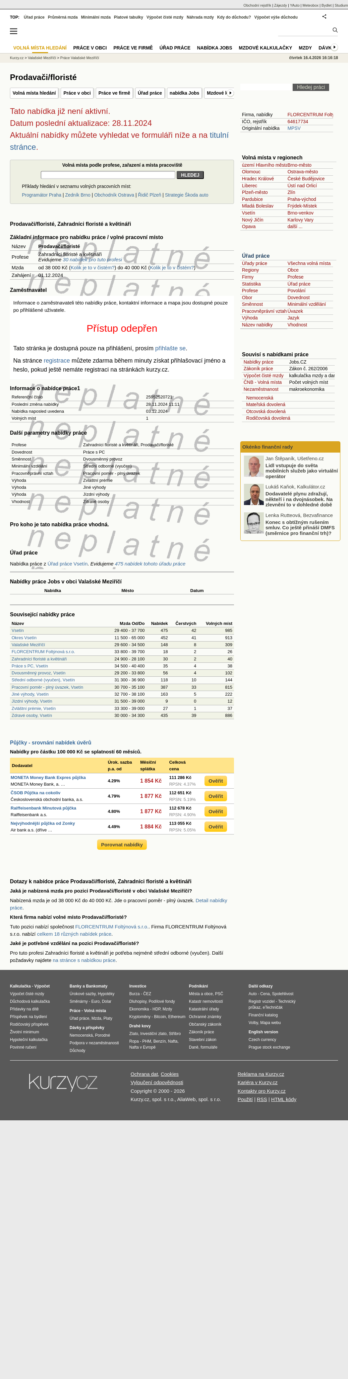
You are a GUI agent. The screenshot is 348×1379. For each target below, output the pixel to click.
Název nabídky (257, 324)
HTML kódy (283, 1099)
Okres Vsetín (24, 637)
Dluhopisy (137, 1001)
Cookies (170, 1074)
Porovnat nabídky (122, 844)
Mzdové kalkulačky (265, 47)
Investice (137, 986)
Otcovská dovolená (265, 411)
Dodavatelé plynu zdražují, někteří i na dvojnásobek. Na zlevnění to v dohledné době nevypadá (299, 502)
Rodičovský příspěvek (29, 1024)
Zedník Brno (77, 195)
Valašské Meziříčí (28, 644)
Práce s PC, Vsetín (30, 665)
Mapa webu (270, 1022)
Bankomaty (96, 986)
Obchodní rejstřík (257, 5)
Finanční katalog (263, 1015)
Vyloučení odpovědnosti (157, 1082)
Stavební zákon (202, 1039)
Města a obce (201, 993)
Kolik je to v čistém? (93, 267)
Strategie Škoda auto (186, 195)
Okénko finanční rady (267, 447)
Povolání (296, 290)
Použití (245, 1099)
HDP (156, 1009)
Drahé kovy (140, 1026)
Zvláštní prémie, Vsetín (34, 708)
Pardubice (252, 199)
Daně (194, 1047)
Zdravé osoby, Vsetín (32, 715)
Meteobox (311, 5)
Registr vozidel (262, 1001)
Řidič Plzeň (149, 195)
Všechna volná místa (308, 263)
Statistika (251, 284)
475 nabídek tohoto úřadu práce (150, 563)
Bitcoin (160, 1016)
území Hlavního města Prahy (272, 165)
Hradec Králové (258, 178)
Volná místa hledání (34, 93)
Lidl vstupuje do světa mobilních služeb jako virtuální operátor (301, 470)
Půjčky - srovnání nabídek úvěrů (50, 742)
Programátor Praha (41, 195)
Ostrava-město (302, 171)
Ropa (134, 1041)
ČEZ (147, 993)
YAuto (295, 5)
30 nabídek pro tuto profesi (92, 259)
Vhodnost (297, 324)
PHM (146, 1041)
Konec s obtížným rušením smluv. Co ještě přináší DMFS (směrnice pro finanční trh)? (300, 527)
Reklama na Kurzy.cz (261, 1074)
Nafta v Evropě (142, 1047)
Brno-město (299, 165)
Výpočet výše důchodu (276, 17)
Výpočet (42, 986)
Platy (107, 1018)
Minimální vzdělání (306, 304)
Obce (292, 270)
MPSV (294, 128)
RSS (262, 1099)
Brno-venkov (300, 212)
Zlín (291, 192)
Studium (341, 5)
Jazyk (293, 317)
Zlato (133, 1033)
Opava (249, 226)
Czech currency (262, 1039)
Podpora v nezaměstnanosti (94, 1043)
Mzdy (305, 47)
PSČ (219, 993)
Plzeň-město (255, 192)
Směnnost (252, 304)
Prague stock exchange (269, 1047)
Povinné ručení (23, 1047)
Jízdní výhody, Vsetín (32, 701)
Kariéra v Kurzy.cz (258, 1082)
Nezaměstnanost (261, 389)
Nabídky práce (258, 362)
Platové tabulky (128, 17)
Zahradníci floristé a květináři (39, 658)
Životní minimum (24, 1032)
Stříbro (175, 1033)
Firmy (248, 277)
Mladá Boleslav (257, 206)
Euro (95, 1001)
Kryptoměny (139, 1016)
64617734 (297, 121)
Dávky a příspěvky (87, 1027)
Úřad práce (150, 93)
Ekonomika (139, 1009)
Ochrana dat (144, 1074)
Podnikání (198, 986)
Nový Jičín (252, 219)
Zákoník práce (258, 368)
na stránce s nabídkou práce (84, 960)
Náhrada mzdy (200, 17)
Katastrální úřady (204, 1009)
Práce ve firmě (114, 93)
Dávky (327, 47)
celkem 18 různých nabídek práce (74, 934)
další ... (294, 226)
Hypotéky (106, 993)
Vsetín (18, 630)
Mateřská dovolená (264, 404)
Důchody (77, 1050)
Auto (253, 993)
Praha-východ (301, 199)
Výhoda (250, 317)
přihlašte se (170, 348)
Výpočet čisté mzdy (264, 375)
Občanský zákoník (205, 1024)
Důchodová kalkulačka (30, 1001)
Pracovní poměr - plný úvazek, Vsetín (47, 687)
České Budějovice (305, 178)
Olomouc (251, 171)
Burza (134, 993)
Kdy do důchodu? (234, 17)
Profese (295, 277)
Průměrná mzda (63, 17)
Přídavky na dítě (24, 1009)
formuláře (209, 1047)
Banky (76, 986)
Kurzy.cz (17, 58)
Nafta (173, 1041)
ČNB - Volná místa (263, 382)
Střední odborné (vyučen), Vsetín (43, 679)
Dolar (106, 1001)
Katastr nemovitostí (206, 1001)
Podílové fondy (161, 1001)
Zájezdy (280, 5)
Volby (253, 1022)
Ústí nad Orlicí (302, 185)
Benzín (159, 1041)
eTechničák (273, 1007)
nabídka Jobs (184, 93)
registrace (57, 360)
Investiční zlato (153, 1033)
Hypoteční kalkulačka (28, 1039)
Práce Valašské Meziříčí (79, 58)
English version (263, 1032)
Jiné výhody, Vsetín (30, 694)
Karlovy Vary (300, 219)
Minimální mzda (96, 17)
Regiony (250, 270)
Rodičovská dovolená (267, 418)
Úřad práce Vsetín (67, 563)
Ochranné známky (205, 1016)
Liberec (249, 185)
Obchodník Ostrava (114, 195)
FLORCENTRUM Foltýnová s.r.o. (43, 651)
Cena (265, 993)
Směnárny (79, 1001)
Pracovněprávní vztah (264, 311)
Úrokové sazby (82, 993)
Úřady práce (254, 263)
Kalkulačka (20, 986)
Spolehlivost (283, 993)
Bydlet (326, 5)
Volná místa (95, 1010)
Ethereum (176, 1016)
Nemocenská (258, 397)
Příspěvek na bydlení (28, 1016)
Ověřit (215, 781)
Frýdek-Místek (302, 206)
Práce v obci (77, 93)
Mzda (96, 1018)
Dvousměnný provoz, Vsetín (39, 672)
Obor (247, 297)
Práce (75, 1010)
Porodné (102, 1035)
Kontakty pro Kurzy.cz (262, 1091)
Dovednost (298, 297)
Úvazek (295, 311)
